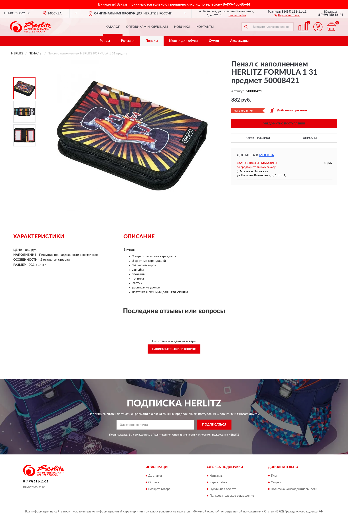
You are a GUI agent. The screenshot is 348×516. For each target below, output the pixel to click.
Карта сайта (218, 482)
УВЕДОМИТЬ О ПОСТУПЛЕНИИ (284, 123)
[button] (287, 15)
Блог (274, 475)
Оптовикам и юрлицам (147, 26)
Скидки (276, 482)
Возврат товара (159, 489)
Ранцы (105, 40)
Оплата (153, 482)
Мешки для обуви (183, 40)
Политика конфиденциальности (294, 489)
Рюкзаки (127, 40)
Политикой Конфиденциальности (174, 434)
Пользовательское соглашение (232, 495)
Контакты (205, 26)
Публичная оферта (223, 489)
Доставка (155, 475)
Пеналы (152, 40)
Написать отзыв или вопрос (174, 349)
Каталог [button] (113, 26)
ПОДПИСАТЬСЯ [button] (214, 424)
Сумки (214, 40)
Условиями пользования (213, 434)
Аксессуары (239, 40)
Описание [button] (310, 138)
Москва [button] (266, 155)
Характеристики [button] (258, 138)
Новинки (182, 26)
